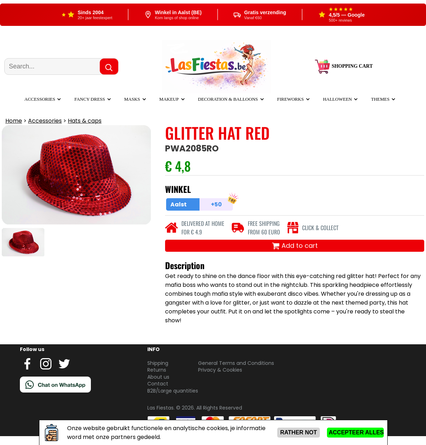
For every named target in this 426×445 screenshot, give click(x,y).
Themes (380, 99)
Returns (156, 369)
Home (13, 121)
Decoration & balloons (228, 99)
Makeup (169, 99)
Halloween (337, 99)
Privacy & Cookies (220, 369)
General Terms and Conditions (236, 363)
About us (158, 376)
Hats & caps (85, 121)
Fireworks (290, 99)
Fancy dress (89, 99)
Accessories (39, 99)
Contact (157, 383)
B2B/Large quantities (172, 390)
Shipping (157, 363)
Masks (132, 99)
